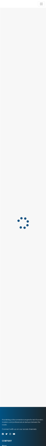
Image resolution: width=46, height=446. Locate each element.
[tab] (11, 4)
